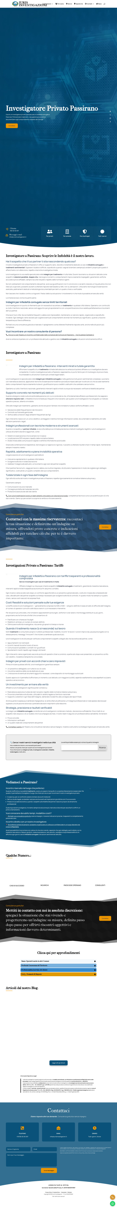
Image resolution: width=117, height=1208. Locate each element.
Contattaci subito (15, 727)
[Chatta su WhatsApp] (112, 1203)
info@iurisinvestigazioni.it (17, 237)
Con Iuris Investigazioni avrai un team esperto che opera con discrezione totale (38, 496)
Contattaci (12, 126)
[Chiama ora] (112, 1197)
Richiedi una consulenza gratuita (19, 816)
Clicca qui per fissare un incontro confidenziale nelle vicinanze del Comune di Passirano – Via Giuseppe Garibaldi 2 (51, 335)
